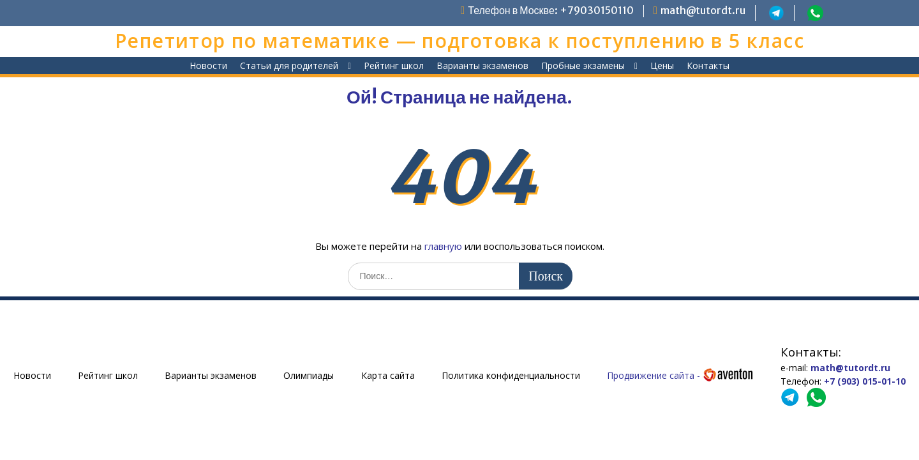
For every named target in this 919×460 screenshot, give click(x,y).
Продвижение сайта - (680, 375)
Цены (662, 65)
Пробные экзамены (583, 65)
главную (443, 246)
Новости (208, 65)
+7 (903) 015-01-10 (865, 381)
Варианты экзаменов (482, 65)
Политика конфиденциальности (511, 375)
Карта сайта (388, 375)
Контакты (708, 65)
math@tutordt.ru (703, 10)
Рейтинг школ (394, 65)
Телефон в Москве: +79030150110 (551, 10)
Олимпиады (308, 375)
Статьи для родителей (289, 65)
